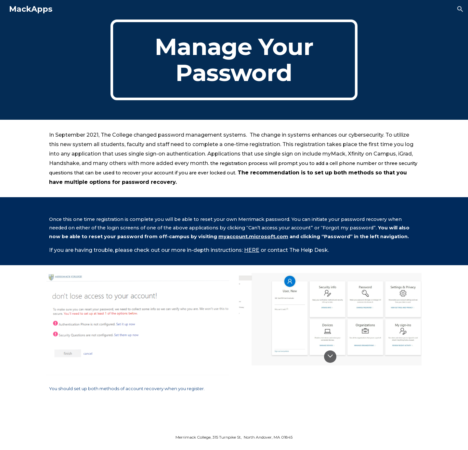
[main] (234, 60)
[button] (460, 9)
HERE (251, 250)
